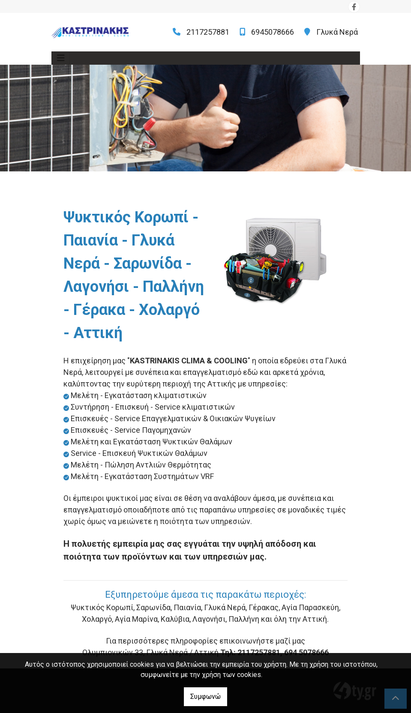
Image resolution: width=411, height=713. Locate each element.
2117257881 (207, 31)
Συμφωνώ (205, 696)
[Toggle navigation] (60, 58)
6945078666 (272, 31)
